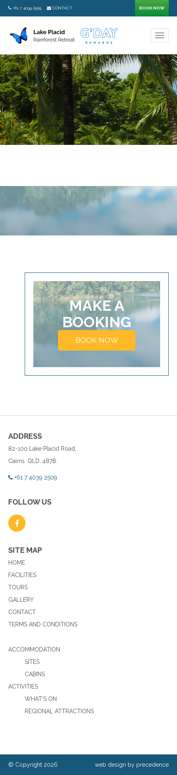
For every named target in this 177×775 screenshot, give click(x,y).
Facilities (22, 575)
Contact (59, 8)
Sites (32, 662)
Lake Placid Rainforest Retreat (64, 35)
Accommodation (34, 649)
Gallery (21, 599)
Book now (152, 8)
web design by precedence (132, 764)
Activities (23, 686)
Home (16, 562)
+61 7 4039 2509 (24, 8)
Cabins (35, 674)
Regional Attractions (59, 711)
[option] (88, 99)
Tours (18, 587)
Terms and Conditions (42, 624)
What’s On (41, 699)
